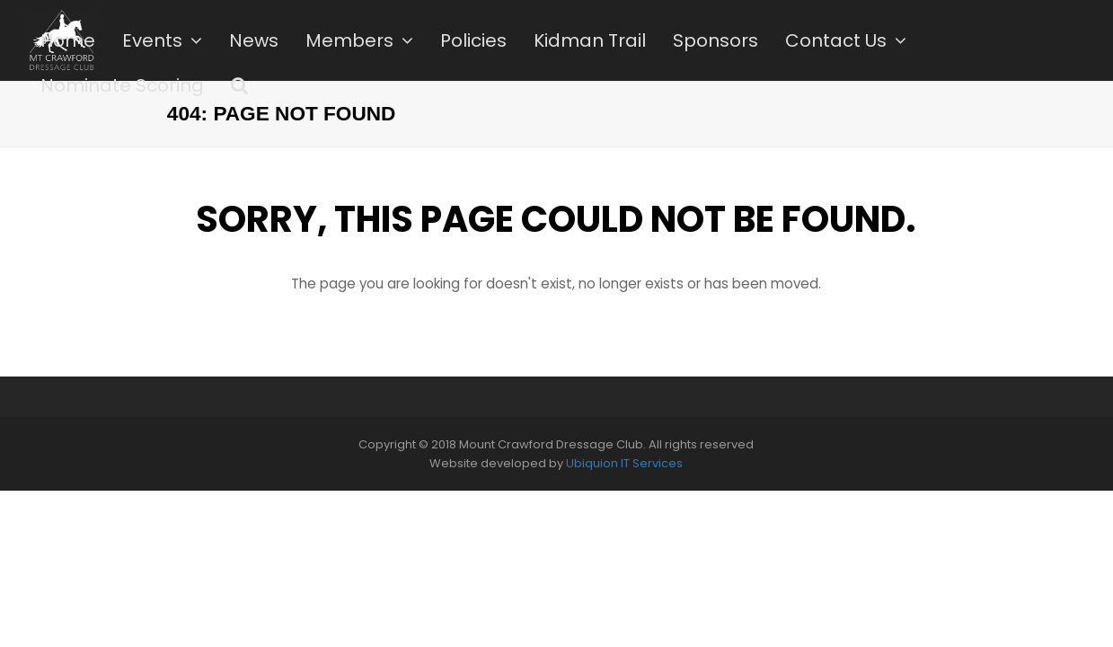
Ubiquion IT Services (624, 463)
